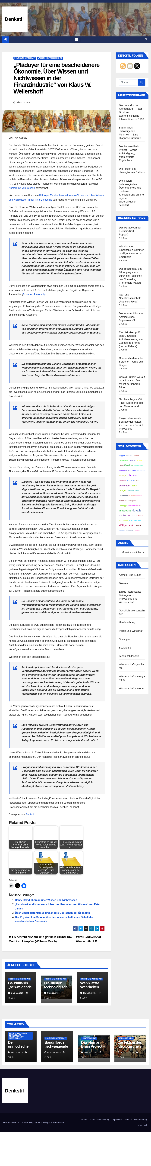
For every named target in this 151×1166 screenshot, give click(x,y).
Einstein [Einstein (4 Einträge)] (141, 470)
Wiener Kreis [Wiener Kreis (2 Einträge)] (132, 506)
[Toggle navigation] (76, 39)
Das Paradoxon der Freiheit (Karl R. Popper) (130, 231)
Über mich (142, 1125)
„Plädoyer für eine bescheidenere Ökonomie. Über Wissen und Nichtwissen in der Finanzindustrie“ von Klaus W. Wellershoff (56, 78)
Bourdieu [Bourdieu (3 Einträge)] (122, 481)
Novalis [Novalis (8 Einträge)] (136, 510)
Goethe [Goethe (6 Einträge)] (128, 465)
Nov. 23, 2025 (90, 1052)
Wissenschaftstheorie (131, 688)
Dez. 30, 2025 (54, 1052)
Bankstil (30, 814)
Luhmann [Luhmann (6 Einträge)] (132, 475)
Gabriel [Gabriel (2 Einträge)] (136, 481)
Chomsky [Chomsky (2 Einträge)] (138, 496)
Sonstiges (124, 639)
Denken (123, 583)
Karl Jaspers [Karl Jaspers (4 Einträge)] (135, 520)
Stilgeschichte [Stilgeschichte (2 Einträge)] (138, 465)
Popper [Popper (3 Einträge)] (122, 455)
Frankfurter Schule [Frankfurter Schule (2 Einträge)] (133, 490)
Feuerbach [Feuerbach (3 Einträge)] (123, 496)
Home (84, 1119)
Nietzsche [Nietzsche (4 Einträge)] (132, 515)
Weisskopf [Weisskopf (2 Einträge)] (122, 476)
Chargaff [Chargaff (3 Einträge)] (132, 460)
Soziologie (125, 647)
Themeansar (58, 1122)
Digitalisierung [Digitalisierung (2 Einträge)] (123, 460)
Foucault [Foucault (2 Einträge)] (138, 526)
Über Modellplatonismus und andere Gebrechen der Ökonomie (53, 913)
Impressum (117, 1119)
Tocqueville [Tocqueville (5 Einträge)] (125, 510)
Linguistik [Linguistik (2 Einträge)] (132, 496)
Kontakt (128, 1119)
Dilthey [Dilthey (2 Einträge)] (121, 465)
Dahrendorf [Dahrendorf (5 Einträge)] (125, 485)
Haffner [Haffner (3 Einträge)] (129, 455)
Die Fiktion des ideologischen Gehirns (130, 1046)
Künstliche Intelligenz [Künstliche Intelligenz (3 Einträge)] (127, 501)
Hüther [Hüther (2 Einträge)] (134, 471)
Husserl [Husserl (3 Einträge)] (140, 460)
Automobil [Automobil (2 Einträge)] (122, 471)
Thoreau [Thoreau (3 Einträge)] (135, 455)
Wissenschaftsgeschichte (50, 58)
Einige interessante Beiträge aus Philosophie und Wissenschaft (18, 1036)
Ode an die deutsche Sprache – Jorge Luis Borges (131, 361)
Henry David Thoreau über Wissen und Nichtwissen (46, 900)
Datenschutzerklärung (99, 1119)
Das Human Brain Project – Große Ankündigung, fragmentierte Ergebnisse (129, 153)
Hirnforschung (127, 622)
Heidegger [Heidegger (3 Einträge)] (123, 505)
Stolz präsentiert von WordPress (17, 1122)
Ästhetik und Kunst (130, 575)
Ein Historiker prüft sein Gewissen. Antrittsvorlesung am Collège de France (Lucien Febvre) (131, 339)
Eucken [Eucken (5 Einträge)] (123, 515)
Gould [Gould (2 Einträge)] (139, 506)
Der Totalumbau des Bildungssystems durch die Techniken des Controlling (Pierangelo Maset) (130, 275)
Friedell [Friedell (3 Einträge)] (136, 531)
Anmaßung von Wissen (22, 188)
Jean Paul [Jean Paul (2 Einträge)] (130, 481)
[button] (146, 39)
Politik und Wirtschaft (24, 58)
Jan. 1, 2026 (17, 1052)
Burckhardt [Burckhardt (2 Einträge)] (129, 531)
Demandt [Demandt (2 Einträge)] (122, 531)
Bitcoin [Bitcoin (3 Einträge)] (141, 515)
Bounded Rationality (34, 294)
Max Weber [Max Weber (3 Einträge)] (124, 520)
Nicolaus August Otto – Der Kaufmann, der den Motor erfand (131, 403)
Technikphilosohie (129, 656)
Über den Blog (140, 1119)
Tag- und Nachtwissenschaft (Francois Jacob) (130, 298)
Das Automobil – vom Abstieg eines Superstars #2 (131, 317)
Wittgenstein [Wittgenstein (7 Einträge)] (126, 525)
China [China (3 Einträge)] (128, 470)
